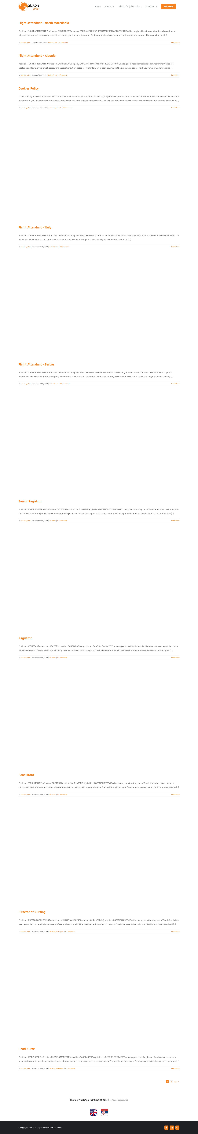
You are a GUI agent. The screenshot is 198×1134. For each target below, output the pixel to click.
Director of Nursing (32, 912)
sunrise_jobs (25, 42)
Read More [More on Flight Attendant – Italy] (175, 247)
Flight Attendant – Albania (37, 56)
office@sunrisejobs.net (117, 1100)
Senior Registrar (30, 501)
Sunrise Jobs (56, 1127)
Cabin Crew (52, 42)
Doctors (53, 521)
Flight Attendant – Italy (35, 227)
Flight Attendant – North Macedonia (44, 23)
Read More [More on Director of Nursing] (175, 931)
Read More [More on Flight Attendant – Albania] (175, 75)
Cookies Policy (29, 88)
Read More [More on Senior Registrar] (175, 521)
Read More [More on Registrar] (175, 657)
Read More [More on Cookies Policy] (175, 108)
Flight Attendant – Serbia (36, 364)
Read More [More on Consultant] (175, 794)
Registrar (25, 638)
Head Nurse (27, 1049)
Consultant (26, 775)
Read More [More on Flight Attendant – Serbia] (175, 384)
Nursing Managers (57, 931)
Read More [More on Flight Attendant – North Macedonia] (175, 42)
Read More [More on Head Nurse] (175, 1068)
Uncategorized (55, 108)
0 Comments (63, 42)
